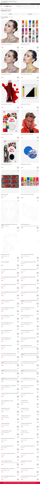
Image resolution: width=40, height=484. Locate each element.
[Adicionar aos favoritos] (18, 20)
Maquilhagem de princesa (19, 473)
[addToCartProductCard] (18, 47)
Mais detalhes (5, 2)
